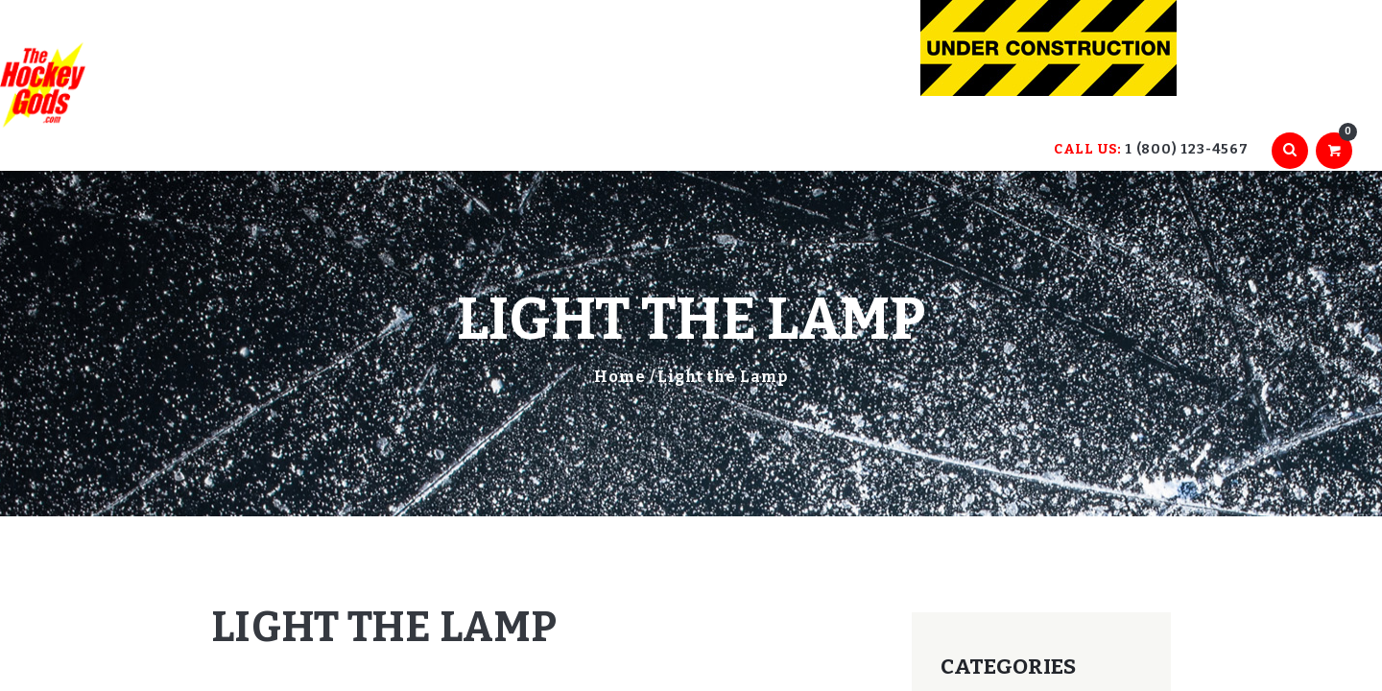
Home (620, 377)
